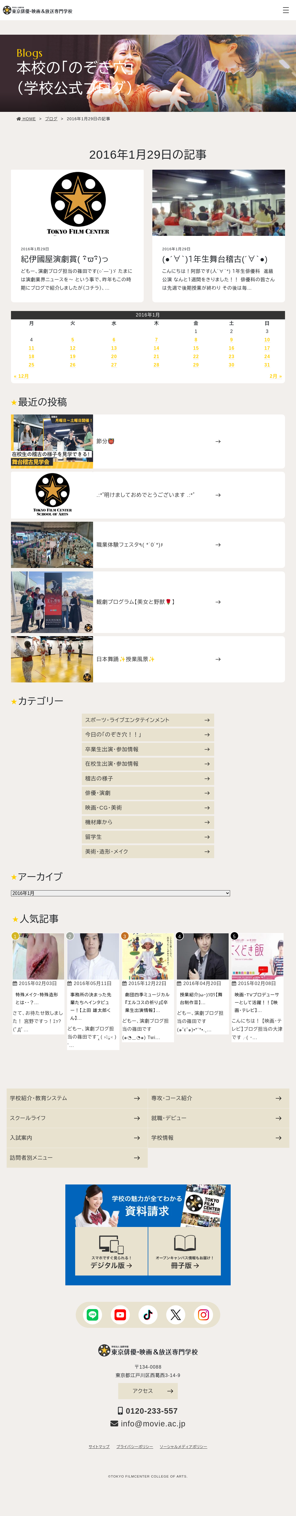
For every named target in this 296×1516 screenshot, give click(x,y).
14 (156, 348)
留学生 (147, 837)
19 (73, 356)
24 (267, 356)
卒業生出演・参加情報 (147, 749)
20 (114, 356)
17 (267, 348)
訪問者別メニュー (75, 1158)
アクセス (153, 1391)
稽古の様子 (147, 778)
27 (114, 364)
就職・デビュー (216, 1118)
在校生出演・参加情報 (147, 764)
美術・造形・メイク (147, 852)
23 (231, 356)
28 (156, 364)
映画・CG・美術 (147, 808)
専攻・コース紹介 (216, 1098)
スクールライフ (75, 1118)
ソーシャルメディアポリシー (183, 1447)
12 (73, 348)
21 (156, 356)
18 (31, 356)
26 (73, 364)
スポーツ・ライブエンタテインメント (147, 720)
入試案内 (75, 1138)
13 (114, 348)
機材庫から (147, 822)
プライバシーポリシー (134, 1447)
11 (31, 348)
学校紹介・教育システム (75, 1098)
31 (267, 364)
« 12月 (21, 376)
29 (196, 364)
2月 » (276, 376)
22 (196, 356)
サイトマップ (99, 1447)
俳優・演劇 (147, 793)
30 (231, 364)
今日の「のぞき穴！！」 (147, 735)
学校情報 (216, 1138)
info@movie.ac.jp (148, 1423)
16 (231, 348)
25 (31, 364)
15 (196, 348)
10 (267, 339)
